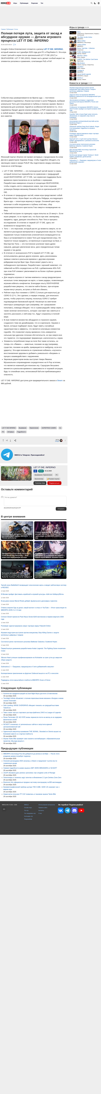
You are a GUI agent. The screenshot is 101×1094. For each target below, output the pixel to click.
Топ (42, 3)
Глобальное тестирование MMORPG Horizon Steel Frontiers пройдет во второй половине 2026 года (85, 108)
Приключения (34, 428)
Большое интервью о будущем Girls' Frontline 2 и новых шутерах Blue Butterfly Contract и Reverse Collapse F (17, 575)
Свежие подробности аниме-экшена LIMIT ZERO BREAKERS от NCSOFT (30, 768)
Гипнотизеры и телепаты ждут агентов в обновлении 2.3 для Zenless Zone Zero (32, 777)
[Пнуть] (10, 440)
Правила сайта (42, 807)
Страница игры (40, 483)
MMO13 (26, 804)
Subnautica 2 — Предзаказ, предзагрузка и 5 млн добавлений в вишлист (27, 666)
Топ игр (26, 810)
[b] (4, 508)
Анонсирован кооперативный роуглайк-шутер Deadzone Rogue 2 (84, 122)
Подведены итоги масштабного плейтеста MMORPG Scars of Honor (25, 680)
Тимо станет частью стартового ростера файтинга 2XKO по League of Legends (32, 712)
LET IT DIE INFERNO (9, 428)
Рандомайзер (28, 819)
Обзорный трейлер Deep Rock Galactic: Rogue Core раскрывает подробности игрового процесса (84, 128)
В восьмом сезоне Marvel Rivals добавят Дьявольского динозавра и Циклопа (29, 601)
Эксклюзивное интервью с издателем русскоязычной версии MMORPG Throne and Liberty (17, 536)
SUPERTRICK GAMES (49, 428)
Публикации (24, 3)
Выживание (22, 428)
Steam (60, 380)
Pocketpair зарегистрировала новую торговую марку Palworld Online (25, 626)
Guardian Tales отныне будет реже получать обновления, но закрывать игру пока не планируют (84, 115)
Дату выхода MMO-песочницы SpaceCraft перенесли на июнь (83, 150)
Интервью (10, 432)
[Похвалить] (3, 440)
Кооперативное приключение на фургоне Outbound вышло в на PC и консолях (29, 673)
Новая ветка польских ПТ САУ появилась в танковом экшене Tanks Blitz (29, 794)
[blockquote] (12, 508)
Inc (60, 428)
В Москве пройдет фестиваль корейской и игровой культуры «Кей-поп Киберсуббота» (32, 594)
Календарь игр (28, 816)
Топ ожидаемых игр (30, 813)
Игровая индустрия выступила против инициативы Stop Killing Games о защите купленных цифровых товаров (83, 89)
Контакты (41, 810)
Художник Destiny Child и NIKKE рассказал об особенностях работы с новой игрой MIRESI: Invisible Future (50, 555)
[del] (8, 508)
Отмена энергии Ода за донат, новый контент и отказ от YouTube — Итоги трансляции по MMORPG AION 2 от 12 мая (50, 535)
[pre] (17, 508)
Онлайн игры (28, 807)
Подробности (21, 432)
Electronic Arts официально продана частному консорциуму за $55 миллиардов (32, 782)
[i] (6, 508)
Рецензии (34, 3)
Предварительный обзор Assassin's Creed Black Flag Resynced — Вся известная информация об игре (16, 555)
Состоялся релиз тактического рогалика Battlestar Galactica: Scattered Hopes (29, 642)
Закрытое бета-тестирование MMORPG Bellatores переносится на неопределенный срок (85, 95)
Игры (15, 3)
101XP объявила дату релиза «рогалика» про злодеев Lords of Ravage (29, 773)
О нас (40, 813)
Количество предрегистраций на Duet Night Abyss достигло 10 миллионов (30, 693)
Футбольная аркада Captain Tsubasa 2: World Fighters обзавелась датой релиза (84, 155)
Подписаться (54, 483)
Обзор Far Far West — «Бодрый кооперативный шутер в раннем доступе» (47, 575)
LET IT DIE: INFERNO (53, 49)
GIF (20, 508)
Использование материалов (46, 804)
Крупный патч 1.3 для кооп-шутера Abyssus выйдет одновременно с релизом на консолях (84, 139)
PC (3, 432)
